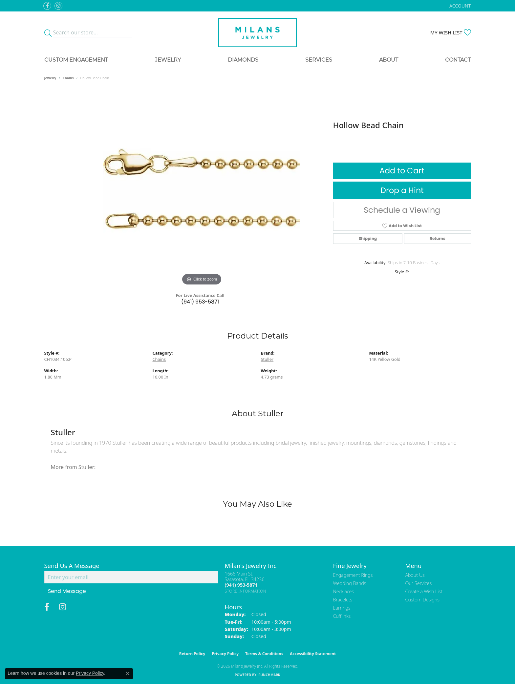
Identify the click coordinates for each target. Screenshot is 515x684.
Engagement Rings (353, 575)
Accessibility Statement (313, 653)
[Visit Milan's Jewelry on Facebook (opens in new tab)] (47, 6)
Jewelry (168, 60)
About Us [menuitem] (415, 575)
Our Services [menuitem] (418, 583)
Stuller (267, 359)
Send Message (67, 591)
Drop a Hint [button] (402, 190)
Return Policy (192, 653)
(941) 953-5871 (200, 301)
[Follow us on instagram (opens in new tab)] (58, 6)
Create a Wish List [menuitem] (423, 591)
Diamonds (243, 60)
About (388, 60)
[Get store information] (246, 591)
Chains (68, 78)
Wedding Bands (349, 583)
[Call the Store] (241, 585)
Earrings (342, 608)
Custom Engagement (76, 60)
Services (318, 60)
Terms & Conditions (264, 653)
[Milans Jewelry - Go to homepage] (257, 32)
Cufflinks (342, 616)
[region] (201, 188)
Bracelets (343, 599)
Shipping (368, 238)
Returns (437, 238)
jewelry (50, 78)
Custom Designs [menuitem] (422, 599)
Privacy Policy (225, 653)
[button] (459, 5)
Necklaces (343, 591)
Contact (458, 60)
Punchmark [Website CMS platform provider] (269, 675)
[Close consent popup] (128, 673)
